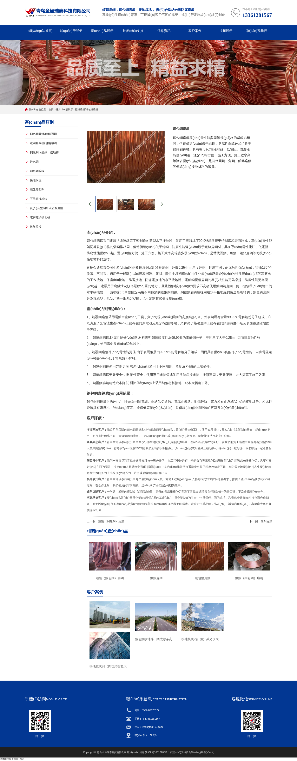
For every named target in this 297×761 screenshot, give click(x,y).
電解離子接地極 (40, 217)
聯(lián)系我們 (256, 31)
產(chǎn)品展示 (102, 31)
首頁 (50, 109)
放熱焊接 (35, 226)
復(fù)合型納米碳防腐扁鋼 (46, 208)
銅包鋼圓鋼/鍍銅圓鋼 (43, 133)
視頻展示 (225, 31)
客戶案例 (195, 31)
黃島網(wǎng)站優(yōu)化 (200, 752)
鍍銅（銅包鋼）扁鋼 (111, 521)
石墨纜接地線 (38, 198)
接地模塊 (35, 180)
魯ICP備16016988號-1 (157, 752)
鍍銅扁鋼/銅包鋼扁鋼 (86, 109)
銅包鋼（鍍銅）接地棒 (44, 152)
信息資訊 (164, 31)
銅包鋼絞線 (37, 171)
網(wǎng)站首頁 (40, 31)
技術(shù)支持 (133, 31)
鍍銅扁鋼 (266, 521)
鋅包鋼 (34, 161)
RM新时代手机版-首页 (12, 759)
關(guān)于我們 (71, 31)
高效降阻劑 (37, 189)
